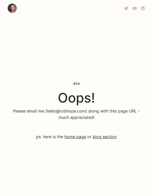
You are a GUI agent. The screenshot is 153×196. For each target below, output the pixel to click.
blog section (105, 136)
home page (75, 136)
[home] (12, 8)
